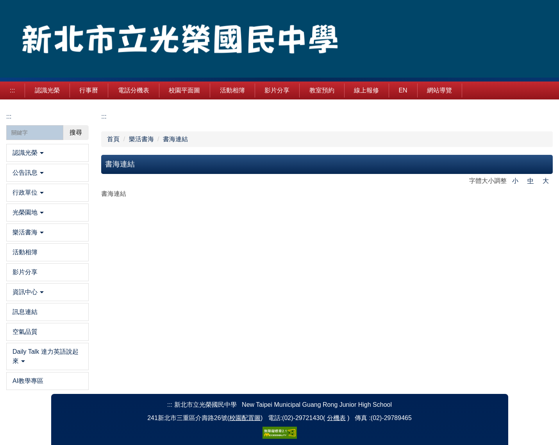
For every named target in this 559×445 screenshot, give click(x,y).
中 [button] (530, 180)
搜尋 (76, 132)
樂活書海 (141, 139)
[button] (47, 152)
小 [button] (515, 180)
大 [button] (546, 180)
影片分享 (276, 90)
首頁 (113, 139)
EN (402, 90)
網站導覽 (439, 90)
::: (12, 90)
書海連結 (175, 139)
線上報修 (366, 90)
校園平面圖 (184, 90)
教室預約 (321, 90)
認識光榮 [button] (47, 90)
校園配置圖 (245, 418)
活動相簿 (232, 90)
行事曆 (88, 90)
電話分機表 (133, 90)
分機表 (336, 418)
